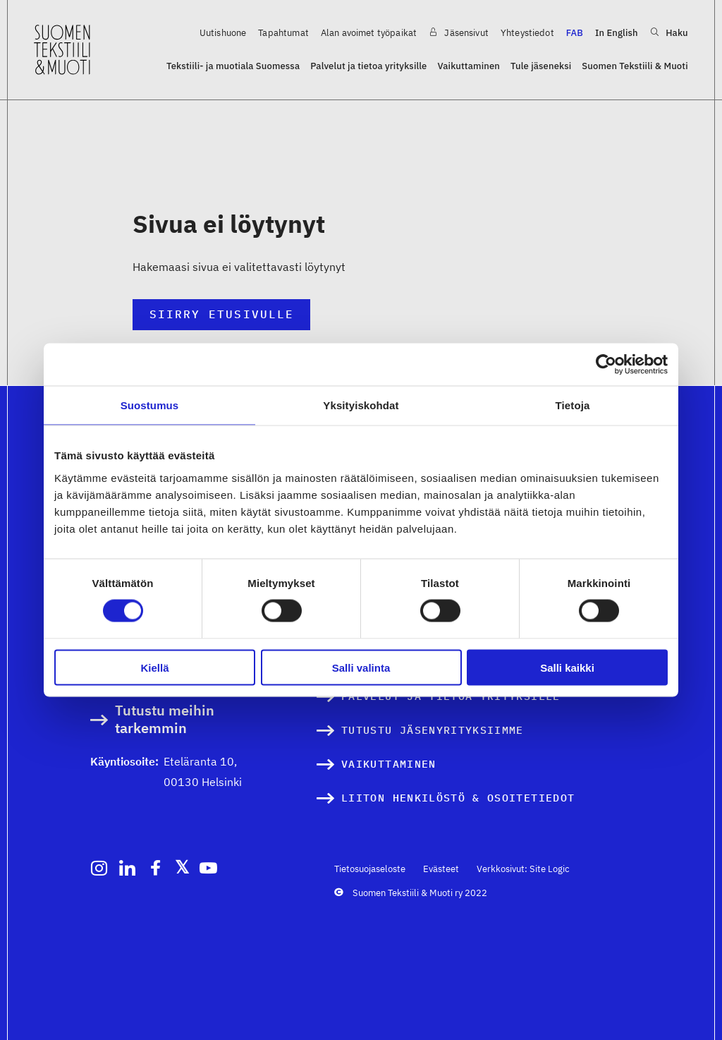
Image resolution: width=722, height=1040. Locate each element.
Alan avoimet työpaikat (369, 33)
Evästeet (441, 869)
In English (616, 33)
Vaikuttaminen (468, 66)
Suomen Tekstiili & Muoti (634, 66)
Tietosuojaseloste (369, 869)
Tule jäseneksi (540, 66)
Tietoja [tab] (573, 405)
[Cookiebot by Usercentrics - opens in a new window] (606, 364)
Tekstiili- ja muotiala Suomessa (233, 66)
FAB (574, 33)
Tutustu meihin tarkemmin (164, 719)
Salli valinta (361, 667)
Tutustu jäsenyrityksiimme (432, 730)
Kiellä (154, 667)
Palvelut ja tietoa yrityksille (368, 66)
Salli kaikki (567, 667)
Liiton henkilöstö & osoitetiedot (458, 797)
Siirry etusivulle (221, 314)
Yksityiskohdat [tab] (360, 405)
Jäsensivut (459, 33)
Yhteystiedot (527, 33)
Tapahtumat (283, 33)
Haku (669, 33)
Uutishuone (223, 33)
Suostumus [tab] (150, 405)
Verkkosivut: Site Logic (523, 869)
